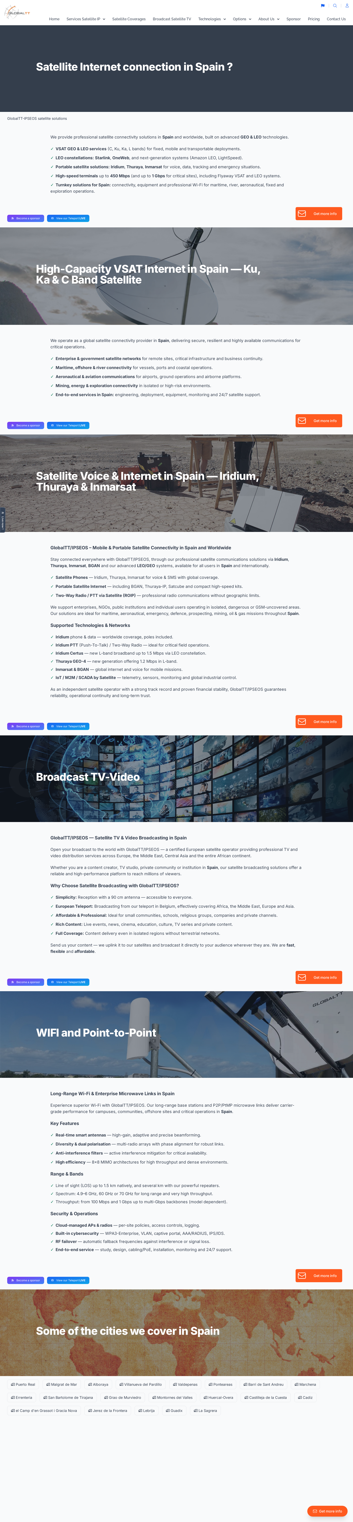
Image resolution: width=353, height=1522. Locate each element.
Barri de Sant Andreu (263, 1384)
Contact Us (336, 19)
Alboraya (98, 1384)
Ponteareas (220, 1384)
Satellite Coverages (129, 19)
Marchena (305, 1384)
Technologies (212, 19)
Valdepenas (185, 1384)
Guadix (174, 1410)
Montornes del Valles (172, 1397)
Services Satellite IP (86, 19)
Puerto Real (23, 1384)
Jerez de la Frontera (107, 1410)
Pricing (314, 19)
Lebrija (146, 1410)
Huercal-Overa (218, 1397)
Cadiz (305, 1397)
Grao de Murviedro (122, 1397)
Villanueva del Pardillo (141, 1384)
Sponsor (294, 19)
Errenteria (21, 1397)
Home (54, 19)
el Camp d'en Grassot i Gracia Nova (44, 1410)
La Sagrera (205, 1410)
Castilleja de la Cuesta (265, 1397)
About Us (268, 19)
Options (242, 19)
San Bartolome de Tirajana (68, 1397)
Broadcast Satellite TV (172, 19)
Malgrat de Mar (61, 1384)
